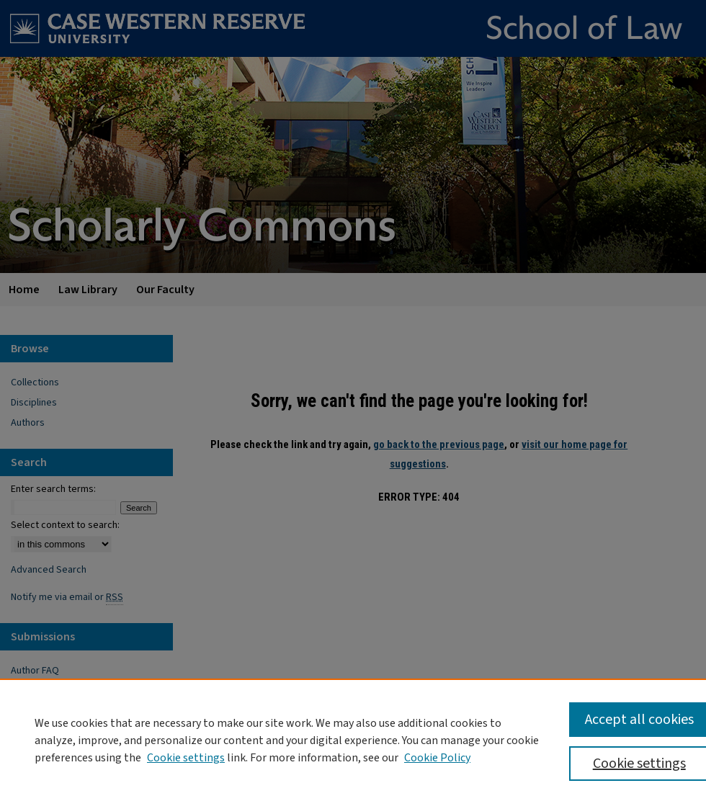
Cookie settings (186, 758)
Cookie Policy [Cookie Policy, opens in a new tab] (437, 758)
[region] (353, 740)
